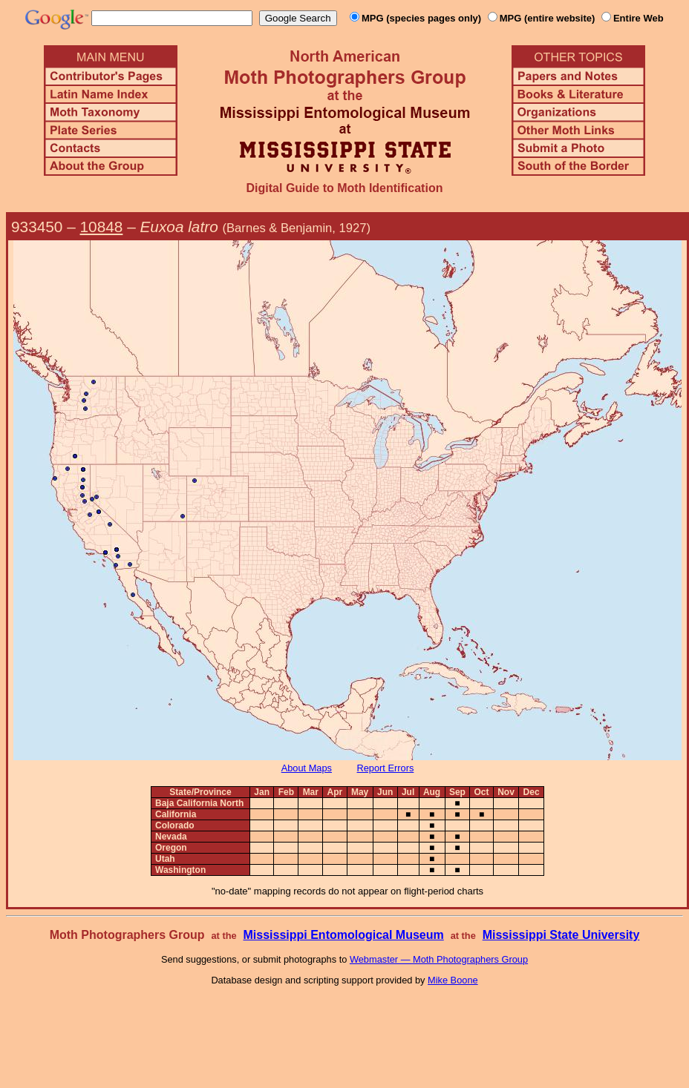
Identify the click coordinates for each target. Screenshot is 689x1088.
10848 (101, 226)
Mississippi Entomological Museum (343, 935)
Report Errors (385, 768)
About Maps (306, 768)
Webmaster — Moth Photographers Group (439, 959)
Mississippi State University (561, 935)
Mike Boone (453, 980)
